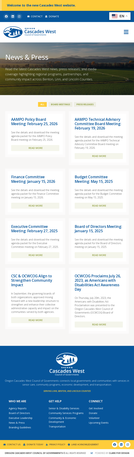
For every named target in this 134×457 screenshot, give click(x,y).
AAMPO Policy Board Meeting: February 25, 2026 (34, 121)
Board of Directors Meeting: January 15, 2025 (98, 228)
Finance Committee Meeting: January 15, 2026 (33, 179)
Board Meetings (60, 104)
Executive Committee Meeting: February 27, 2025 (34, 228)
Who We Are (17, 401)
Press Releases (85, 104)
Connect (96, 401)
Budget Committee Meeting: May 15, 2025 (94, 179)
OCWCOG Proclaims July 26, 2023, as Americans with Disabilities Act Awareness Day (98, 283)
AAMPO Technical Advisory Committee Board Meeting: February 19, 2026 (98, 124)
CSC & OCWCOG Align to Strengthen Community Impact (31, 280)
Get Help (55, 401)
